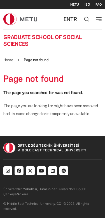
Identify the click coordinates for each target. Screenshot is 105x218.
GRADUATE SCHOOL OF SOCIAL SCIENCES (42, 40)
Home (8, 59)
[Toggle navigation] (99, 19)
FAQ (98, 4)
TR (73, 19)
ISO (87, 4)
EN (67, 19)
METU (74, 4)
